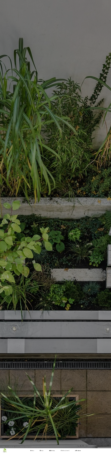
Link (55, 226)
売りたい (32, 450)
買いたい (42, 450)
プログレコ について (64, 450)
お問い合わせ (78, 450)
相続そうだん (52, 450)
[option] (55, 226)
